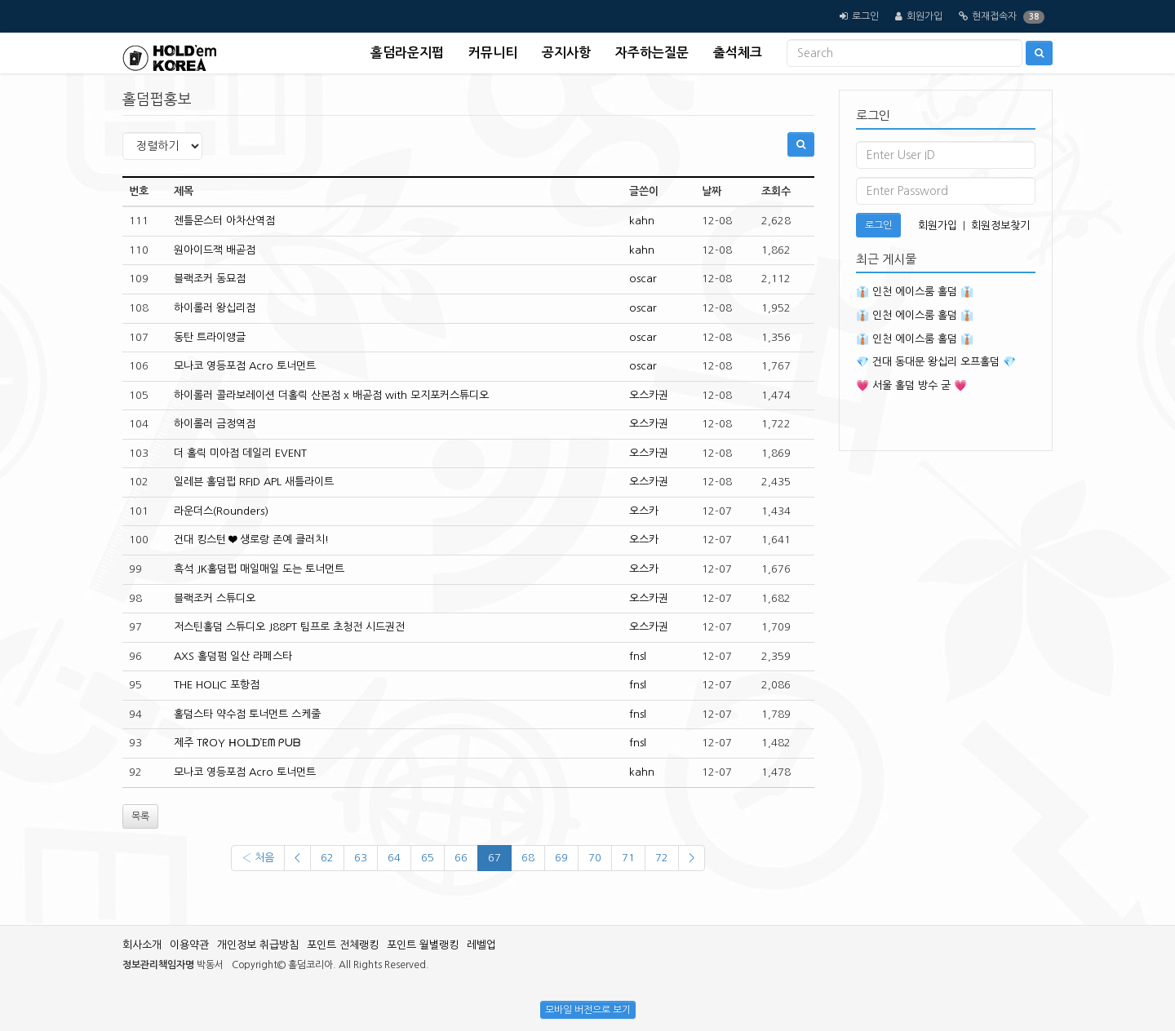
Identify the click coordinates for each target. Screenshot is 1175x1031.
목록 (140, 816)
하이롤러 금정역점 (214, 423)
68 (527, 857)
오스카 (643, 511)
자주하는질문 (652, 52)
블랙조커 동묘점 (210, 278)
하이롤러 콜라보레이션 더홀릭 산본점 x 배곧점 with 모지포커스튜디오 (331, 395)
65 (427, 857)
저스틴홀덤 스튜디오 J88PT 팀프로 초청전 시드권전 (289, 627)
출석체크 (737, 52)
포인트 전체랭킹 (343, 945)
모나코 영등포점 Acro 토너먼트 (245, 366)
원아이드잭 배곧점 (214, 250)
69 (561, 857)
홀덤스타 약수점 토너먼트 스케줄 (247, 714)
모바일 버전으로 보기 (588, 1010)
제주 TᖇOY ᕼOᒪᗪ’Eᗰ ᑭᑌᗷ (237, 742)
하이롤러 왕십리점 (214, 308)
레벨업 (481, 945)
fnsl (637, 656)
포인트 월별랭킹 (423, 945)
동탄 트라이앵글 (210, 337)
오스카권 (648, 395)
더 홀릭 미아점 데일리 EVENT (240, 453)
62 (327, 857)
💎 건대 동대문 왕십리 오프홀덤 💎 (936, 361)
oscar (643, 278)
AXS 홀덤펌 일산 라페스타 (233, 656)
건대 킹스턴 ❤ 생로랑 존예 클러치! (251, 539)
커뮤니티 (492, 52)
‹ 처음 (258, 857)
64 (394, 857)
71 (628, 857)
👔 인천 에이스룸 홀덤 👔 (914, 291)
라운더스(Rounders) (221, 511)
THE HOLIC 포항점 (216, 684)
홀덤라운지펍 (407, 52)
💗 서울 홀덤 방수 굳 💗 (911, 385)
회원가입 (924, 16)
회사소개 (142, 945)
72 (661, 857)
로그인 (865, 16)
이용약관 (189, 945)
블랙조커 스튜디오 (214, 598)
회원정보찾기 (1000, 225)
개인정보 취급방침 (258, 945)
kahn (641, 220)
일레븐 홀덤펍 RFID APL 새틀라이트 (254, 481)
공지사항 (566, 52)
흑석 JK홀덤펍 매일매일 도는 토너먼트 (259, 569)
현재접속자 (994, 16)
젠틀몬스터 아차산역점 (224, 220)
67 (494, 857)
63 (360, 857)
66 (461, 857)
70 (594, 857)
